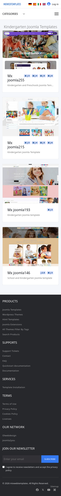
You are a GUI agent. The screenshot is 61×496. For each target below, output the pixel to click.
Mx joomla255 (15, 78)
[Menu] (56, 14)
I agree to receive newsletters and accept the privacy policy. (32, 469)
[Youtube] (48, 490)
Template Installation (13, 387)
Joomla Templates (11, 309)
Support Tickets (10, 350)
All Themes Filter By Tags (15, 329)
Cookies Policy (10, 413)
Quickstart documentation (16, 365)
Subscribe (50, 459)
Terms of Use (9, 403)
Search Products (11, 334)
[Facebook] (37, 490)
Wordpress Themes (12, 314)
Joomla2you (8, 440)
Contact (6, 355)
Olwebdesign (9, 435)
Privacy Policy (9, 408)
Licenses (7, 418)
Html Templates (10, 319)
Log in (53, 4)
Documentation (10, 370)
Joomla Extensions (12, 324)
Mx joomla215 (15, 144)
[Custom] (55, 490)
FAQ (4, 360)
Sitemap (54, 486)
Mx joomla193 (18, 210)
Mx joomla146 (18, 273)
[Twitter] (43, 490)
